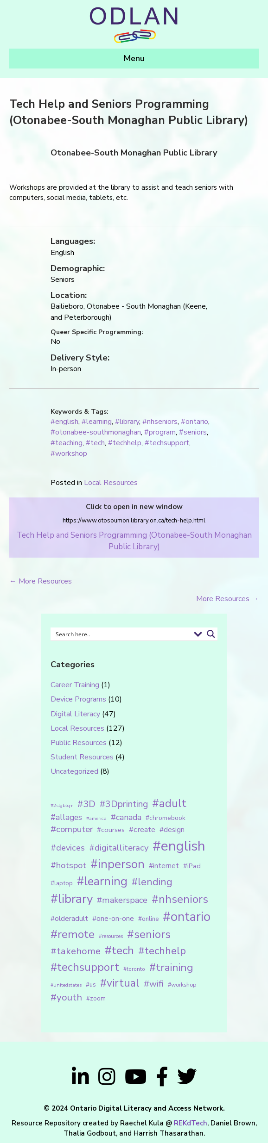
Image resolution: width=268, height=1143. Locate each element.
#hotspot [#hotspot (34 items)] (68, 865)
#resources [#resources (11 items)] (111, 936)
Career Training (75, 685)
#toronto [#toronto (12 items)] (134, 969)
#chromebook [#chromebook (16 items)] (165, 818)
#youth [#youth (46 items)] (66, 997)
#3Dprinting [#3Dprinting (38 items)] (124, 804)
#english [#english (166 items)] (179, 846)
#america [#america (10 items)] (96, 818)
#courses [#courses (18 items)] (111, 829)
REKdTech (190, 1123)
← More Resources (40, 581)
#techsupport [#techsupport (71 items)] (85, 967)
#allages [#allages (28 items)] (66, 817)
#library (127, 421)
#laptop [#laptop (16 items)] (62, 883)
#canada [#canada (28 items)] (126, 817)
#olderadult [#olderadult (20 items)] (69, 918)
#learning (97, 421)
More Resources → (227, 599)
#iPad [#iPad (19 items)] (192, 865)
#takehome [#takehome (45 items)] (76, 950)
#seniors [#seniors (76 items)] (149, 934)
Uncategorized (74, 771)
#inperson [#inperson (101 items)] (117, 864)
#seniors (193, 432)
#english (64, 421)
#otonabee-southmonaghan (96, 432)
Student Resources (82, 757)
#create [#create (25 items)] (142, 829)
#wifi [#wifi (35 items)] (154, 984)
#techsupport (167, 443)
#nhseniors (160, 421)
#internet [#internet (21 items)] (164, 865)
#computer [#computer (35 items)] (72, 829)
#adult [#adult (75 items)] (169, 803)
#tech (95, 443)
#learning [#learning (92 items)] (102, 881)
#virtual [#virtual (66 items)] (120, 983)
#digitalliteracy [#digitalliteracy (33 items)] (118, 847)
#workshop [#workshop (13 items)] (182, 984)
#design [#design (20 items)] (172, 829)
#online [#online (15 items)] (148, 919)
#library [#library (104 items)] (72, 899)
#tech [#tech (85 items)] (119, 950)
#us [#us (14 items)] (91, 985)
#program (160, 432)
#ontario (194, 421)
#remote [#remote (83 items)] (73, 934)
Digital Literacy (75, 714)
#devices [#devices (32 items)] (68, 847)
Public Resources (79, 743)
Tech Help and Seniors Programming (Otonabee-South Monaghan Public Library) (134, 541)
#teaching (67, 443)
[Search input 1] (121, 634)
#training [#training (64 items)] (171, 967)
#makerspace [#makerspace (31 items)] (122, 900)
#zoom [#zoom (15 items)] (96, 998)
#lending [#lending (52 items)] (152, 882)
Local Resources (111, 483)
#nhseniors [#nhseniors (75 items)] (180, 899)
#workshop (69, 453)
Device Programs (78, 699)
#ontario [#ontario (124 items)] (187, 917)
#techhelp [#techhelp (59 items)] (162, 951)
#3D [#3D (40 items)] (86, 804)
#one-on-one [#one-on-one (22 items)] (113, 918)
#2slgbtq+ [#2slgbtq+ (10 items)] (62, 805)
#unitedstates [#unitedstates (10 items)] (66, 984)
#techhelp (124, 443)
